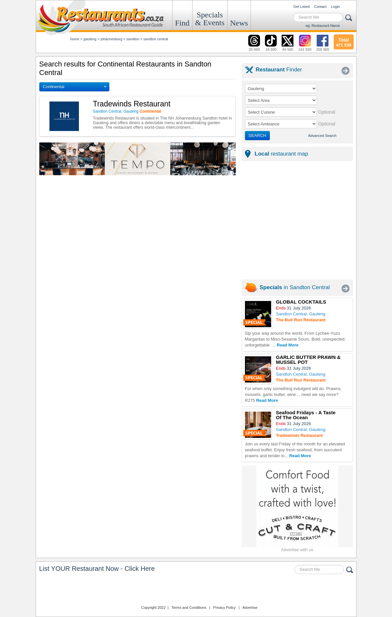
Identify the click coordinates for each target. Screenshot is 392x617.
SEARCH (257, 135)
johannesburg (111, 39)
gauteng (90, 39)
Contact (320, 7)
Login (335, 7)
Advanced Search (322, 136)
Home (75, 39)
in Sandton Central (295, 287)
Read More (287, 345)
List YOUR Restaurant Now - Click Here (97, 568)
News (239, 23)
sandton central (155, 39)
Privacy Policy (224, 607)
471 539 (344, 41)
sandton (132, 39)
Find (182, 23)
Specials (210, 19)
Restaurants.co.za (196, 590)
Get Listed (301, 7)
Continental (54, 86)
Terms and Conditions (189, 607)
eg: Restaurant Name (323, 26)
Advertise (249, 607)
